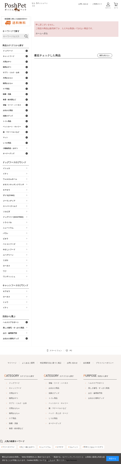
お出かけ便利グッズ (96, 398)
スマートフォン (56, 351)
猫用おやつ (13, 398)
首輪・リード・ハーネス (58, 383)
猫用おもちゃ (14, 413)
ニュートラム (45, 447)
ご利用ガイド (97, 4)
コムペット (73, 447)
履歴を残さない (104, 55)
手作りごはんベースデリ (93, 447)
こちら (50, 460)
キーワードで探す (11, 31)
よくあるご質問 (28, 363)
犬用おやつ (13, 393)
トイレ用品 (53, 398)
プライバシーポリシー (105, 363)
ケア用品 (12, 418)
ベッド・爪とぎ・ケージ (58, 413)
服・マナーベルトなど (57, 408)
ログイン (108, 8)
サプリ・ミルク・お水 (18, 403)
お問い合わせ (83, 4)
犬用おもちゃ (14, 408)
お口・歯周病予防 (95, 393)
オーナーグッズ (55, 423)
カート (116, 8)
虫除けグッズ (54, 393)
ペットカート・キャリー (58, 403)
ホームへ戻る (42, 33)
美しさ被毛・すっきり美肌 (98, 388)
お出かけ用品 (54, 388)
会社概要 (86, 363)
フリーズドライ (8, 447)
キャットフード (15, 388)
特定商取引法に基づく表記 (50, 363)
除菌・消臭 (13, 423)
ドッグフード (14, 383)
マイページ (12, 363)
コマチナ (59, 447)
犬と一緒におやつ (26, 447)
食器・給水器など (16, 428)
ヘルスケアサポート (96, 383)
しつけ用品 (53, 418)
